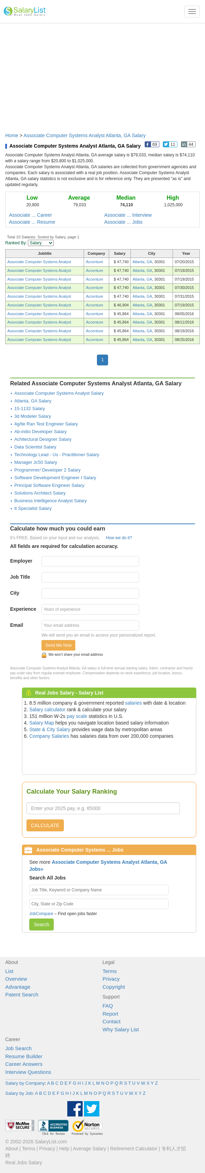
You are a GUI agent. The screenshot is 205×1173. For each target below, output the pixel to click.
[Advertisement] (102, 74)
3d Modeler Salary (32, 416)
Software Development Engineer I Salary (55, 477)
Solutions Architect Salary (40, 493)
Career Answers (24, 1064)
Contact (111, 1021)
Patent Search (21, 994)
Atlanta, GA (142, 262)
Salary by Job (19, 1093)
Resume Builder (24, 1056)
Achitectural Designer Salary (42, 439)
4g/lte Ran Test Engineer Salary (46, 423)
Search (41, 924)
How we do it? (119, 537)
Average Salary (89, 1148)
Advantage (17, 987)
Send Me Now (58, 645)
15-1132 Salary (29, 408)
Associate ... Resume (32, 222)
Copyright (113, 987)
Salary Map (41, 723)
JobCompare (41, 913)
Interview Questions (28, 1072)
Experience (23, 609)
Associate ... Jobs (123, 222)
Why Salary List (120, 1029)
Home (11, 135)
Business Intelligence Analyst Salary (50, 500)
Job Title (20, 577)
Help (64, 1148)
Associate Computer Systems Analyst (39, 262)
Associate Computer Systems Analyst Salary (59, 393)
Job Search (18, 1048)
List (9, 971)
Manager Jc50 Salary (35, 462)
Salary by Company (25, 1083)
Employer (21, 561)
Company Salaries (49, 736)
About (11, 1148)
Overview (16, 979)
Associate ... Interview (128, 215)
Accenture (94, 262)
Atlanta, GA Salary (32, 400)
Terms (109, 971)
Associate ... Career (30, 215)
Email (16, 625)
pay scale (77, 716)
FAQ (107, 1006)
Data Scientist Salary (35, 447)
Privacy (111, 979)
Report (110, 1014)
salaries (133, 703)
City (14, 593)
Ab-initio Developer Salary (40, 431)
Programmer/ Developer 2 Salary (47, 470)
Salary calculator (47, 709)
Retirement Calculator (133, 1148)
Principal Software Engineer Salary (49, 485)
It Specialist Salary (33, 508)
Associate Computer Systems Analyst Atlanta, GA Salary (85, 135)
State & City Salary (49, 729)
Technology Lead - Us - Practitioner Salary (56, 454)
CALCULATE (45, 825)
